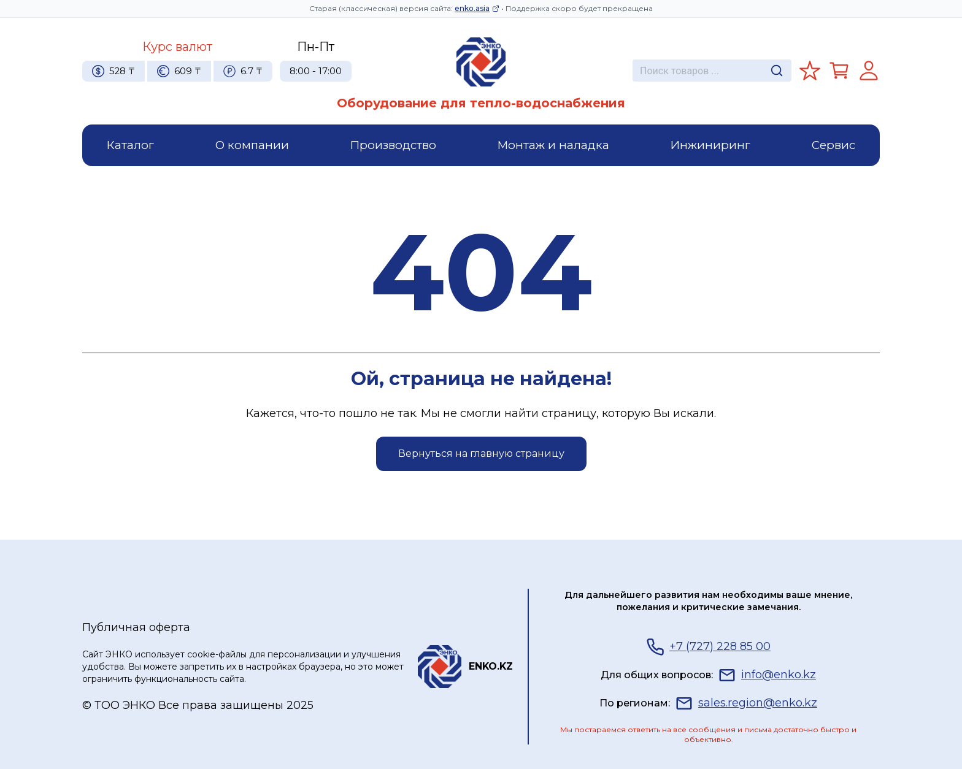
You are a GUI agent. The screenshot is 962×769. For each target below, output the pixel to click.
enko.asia (477, 8)
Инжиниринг (710, 145)
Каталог (130, 145)
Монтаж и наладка (553, 145)
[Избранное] (810, 70)
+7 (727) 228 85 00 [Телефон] (708, 647)
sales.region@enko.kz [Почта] (746, 703)
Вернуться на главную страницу (481, 453)
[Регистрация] (869, 70)
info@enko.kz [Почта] (767, 675)
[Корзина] (839, 70)
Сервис (833, 145)
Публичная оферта (136, 627)
